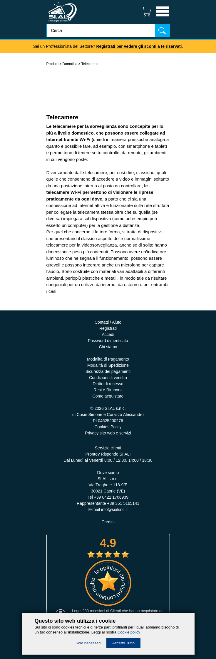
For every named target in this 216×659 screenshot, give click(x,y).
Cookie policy (129, 632)
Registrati (108, 328)
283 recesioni (93, 611)
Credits (107, 521)
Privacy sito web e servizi (108, 433)
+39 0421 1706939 (111, 497)
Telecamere (90, 64)
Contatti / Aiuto (108, 322)
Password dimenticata (108, 340)
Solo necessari (88, 643)
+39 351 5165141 (123, 503)
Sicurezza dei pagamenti (108, 371)
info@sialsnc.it (114, 509)
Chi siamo (108, 346)
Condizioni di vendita (108, 377)
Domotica (70, 64)
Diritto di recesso (108, 383)
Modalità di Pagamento (108, 359)
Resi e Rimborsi (108, 390)
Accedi (108, 334)
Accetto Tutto (123, 643)
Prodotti (52, 64)
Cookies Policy (108, 426)
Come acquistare (108, 396)
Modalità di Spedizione (108, 365)
